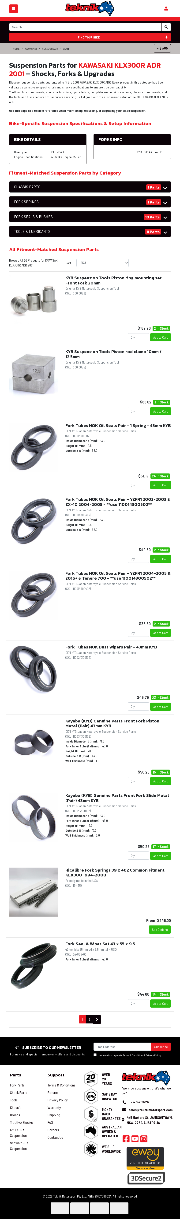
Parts (15, 1075)
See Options (160, 930)
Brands (15, 1115)
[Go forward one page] (97, 1019)
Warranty (54, 1107)
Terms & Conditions (133, 1055)
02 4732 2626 (139, 1102)
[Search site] (166, 27)
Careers (53, 1130)
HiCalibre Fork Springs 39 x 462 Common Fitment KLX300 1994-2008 (115, 872)
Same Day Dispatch (109, 1096)
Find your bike (123, 37)
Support (56, 1075)
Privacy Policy (153, 1055)
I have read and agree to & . (128, 1055)
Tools (14, 1100)
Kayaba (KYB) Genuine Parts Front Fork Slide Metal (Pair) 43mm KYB (117, 798)
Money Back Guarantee (111, 1114)
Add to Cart (160, 337)
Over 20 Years (107, 1079)
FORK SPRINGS (26, 201)
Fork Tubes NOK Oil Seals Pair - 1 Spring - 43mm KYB (118, 425)
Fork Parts (17, 1085)
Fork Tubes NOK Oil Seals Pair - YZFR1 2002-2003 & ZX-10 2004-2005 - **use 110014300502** (117, 502)
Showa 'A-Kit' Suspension (19, 1146)
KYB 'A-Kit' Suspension (18, 1133)
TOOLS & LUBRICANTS (32, 231)
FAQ (50, 1122)
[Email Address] (122, 1047)
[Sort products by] (102, 263)
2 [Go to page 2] (89, 1019)
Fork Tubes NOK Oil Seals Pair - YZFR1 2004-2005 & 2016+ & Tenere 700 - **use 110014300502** (118, 575)
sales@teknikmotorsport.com (150, 1110)
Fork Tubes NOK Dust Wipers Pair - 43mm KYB (111, 647)
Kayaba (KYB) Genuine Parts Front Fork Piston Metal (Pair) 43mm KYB (112, 723)
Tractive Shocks (21, 1122)
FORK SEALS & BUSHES (33, 216)
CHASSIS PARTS (27, 186)
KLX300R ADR (50, 48)
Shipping (54, 1115)
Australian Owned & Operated (112, 1131)
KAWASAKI (31, 48)
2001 (66, 48)
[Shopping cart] (166, 8)
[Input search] (85, 27)
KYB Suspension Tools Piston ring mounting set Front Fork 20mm (113, 280)
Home (16, 48)
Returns (53, 1092)
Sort (68, 263)
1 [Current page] (82, 1019)
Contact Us (55, 1137)
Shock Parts (18, 1092)
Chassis (15, 1107)
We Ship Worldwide (111, 1148)
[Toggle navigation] (13, 8)
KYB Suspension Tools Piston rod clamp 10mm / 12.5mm (113, 354)
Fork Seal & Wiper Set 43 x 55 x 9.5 (100, 944)
